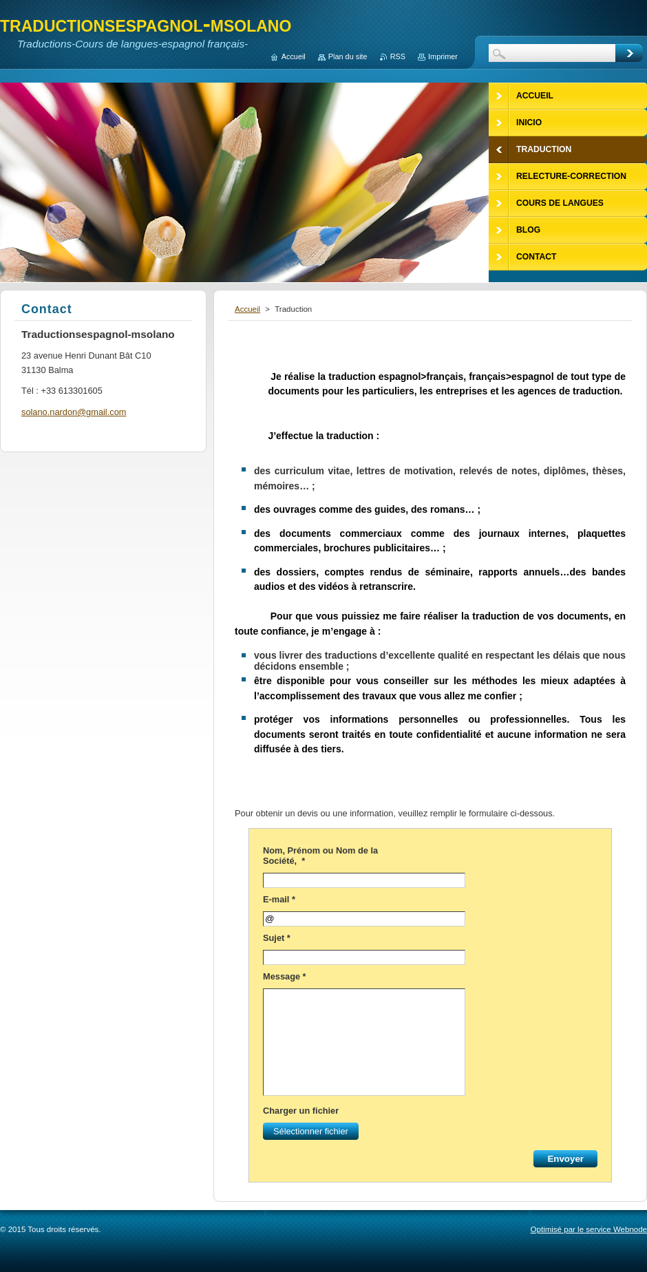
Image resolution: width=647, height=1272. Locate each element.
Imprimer (443, 56)
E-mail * (279, 899)
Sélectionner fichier (307, 1131)
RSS (397, 56)
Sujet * (276, 938)
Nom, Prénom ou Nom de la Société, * (320, 855)
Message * (284, 976)
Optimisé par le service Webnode (589, 1229)
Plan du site (348, 56)
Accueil (247, 309)
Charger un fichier (301, 1110)
